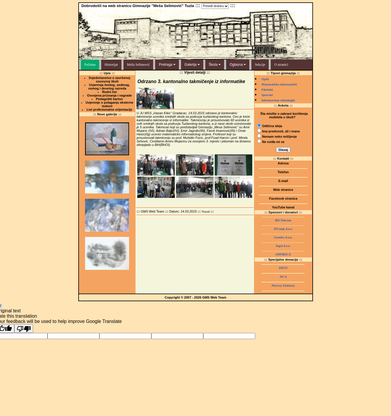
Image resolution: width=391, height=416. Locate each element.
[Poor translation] (23, 328)
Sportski (267, 95)
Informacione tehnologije (278, 100)
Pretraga (167, 65)
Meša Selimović (138, 65)
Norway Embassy (283, 285)
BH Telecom (283, 220)
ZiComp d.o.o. (283, 228)
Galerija (192, 65)
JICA (283, 276)
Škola (215, 65)
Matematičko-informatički (279, 84)
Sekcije (260, 65)
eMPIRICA (283, 254)
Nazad (206, 211)
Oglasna (238, 65)
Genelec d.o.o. (283, 237)
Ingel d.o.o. (283, 245)
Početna (90, 65)
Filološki (267, 89)
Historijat (111, 65)
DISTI (283, 268)
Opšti (265, 79)
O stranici (281, 65)
